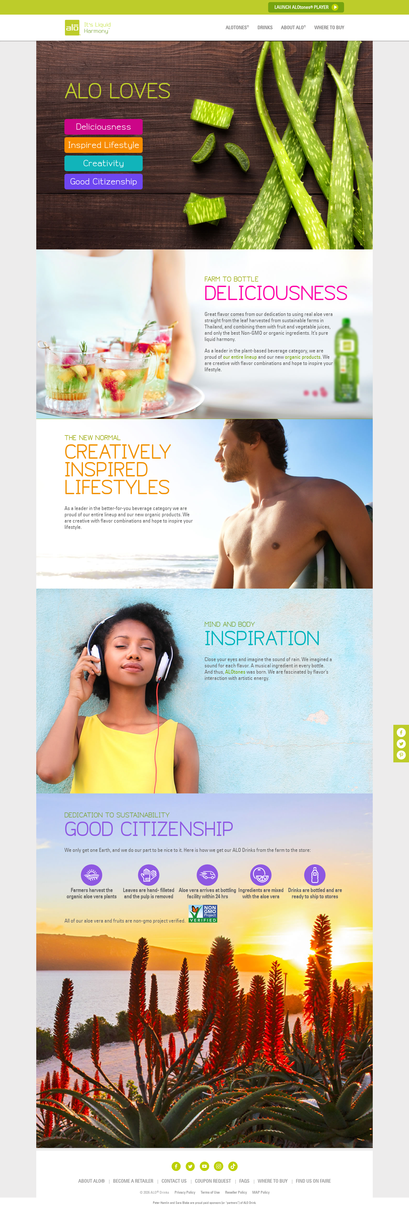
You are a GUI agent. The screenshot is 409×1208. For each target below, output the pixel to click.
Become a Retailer (133, 1181)
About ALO (293, 28)
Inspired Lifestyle (103, 144)
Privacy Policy (185, 1192)
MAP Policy (260, 1192)
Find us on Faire (313, 1181)
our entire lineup (240, 357)
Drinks (265, 28)
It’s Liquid (108, 27)
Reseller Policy (236, 1192)
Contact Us (174, 1181)
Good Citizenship (103, 181)
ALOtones (235, 671)
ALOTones (237, 28)
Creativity (103, 163)
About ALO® (91, 1181)
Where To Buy (329, 28)
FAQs (244, 1181)
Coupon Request (213, 1181)
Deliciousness (103, 126)
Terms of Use (210, 1192)
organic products (303, 357)
